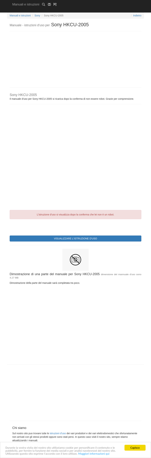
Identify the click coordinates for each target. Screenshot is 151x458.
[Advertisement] (53, 10)
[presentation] (36, 227)
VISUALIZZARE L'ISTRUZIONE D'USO (75, 238)
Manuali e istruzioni (25, 4)
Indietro (137, 15)
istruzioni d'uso (58, 433)
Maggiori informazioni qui (93, 454)
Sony (37, 15)
